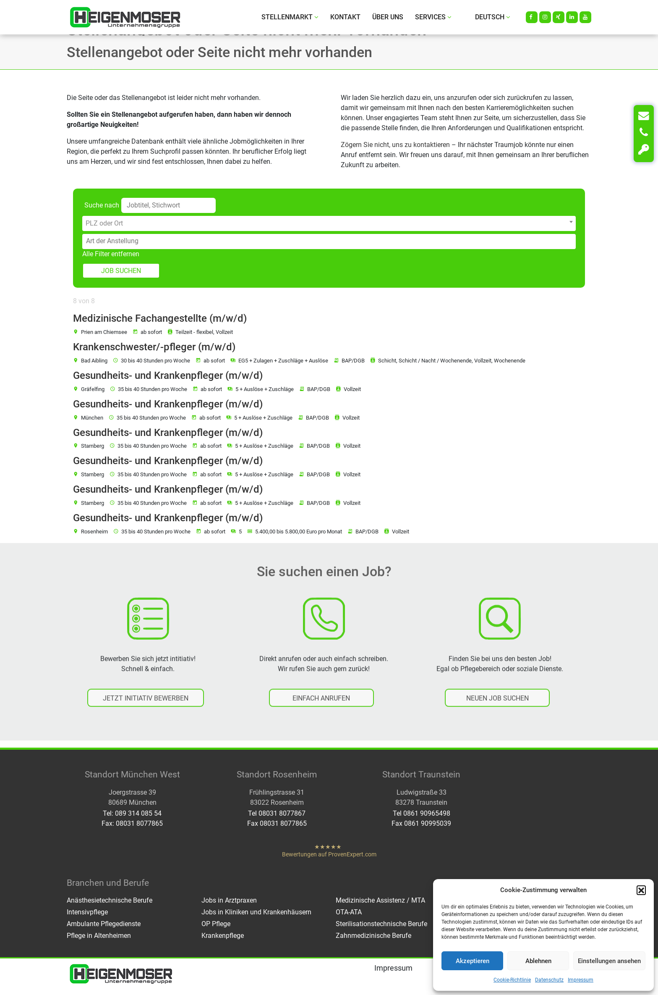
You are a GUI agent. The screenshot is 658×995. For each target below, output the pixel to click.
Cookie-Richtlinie (512, 980)
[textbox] (329, 223)
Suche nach (101, 205)
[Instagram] (545, 17)
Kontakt (345, 17)
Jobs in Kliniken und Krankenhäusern (256, 912)
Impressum (580, 980)
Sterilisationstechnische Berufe (381, 924)
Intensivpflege (87, 912)
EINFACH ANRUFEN (321, 707)
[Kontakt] (643, 115)
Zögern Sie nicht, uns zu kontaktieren (395, 145)
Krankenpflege (222, 936)
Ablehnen (538, 961)
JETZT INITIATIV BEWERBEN (145, 707)
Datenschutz (549, 980)
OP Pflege (215, 924)
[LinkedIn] (572, 17)
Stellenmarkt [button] (290, 17)
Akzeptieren (472, 961)
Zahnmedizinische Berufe (373, 936)
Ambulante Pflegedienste (104, 924)
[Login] (643, 149)
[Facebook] (532, 17)
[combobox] (329, 223)
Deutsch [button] (492, 17)
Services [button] (433, 17)
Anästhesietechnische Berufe (109, 900)
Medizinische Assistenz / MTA (380, 900)
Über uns (387, 17)
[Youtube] (585, 17)
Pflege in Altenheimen (99, 936)
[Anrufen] (644, 132)
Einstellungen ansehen (609, 961)
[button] (641, 890)
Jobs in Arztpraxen (229, 900)
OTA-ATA (349, 912)
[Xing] (558, 17)
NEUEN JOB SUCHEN (497, 707)
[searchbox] (330, 241)
